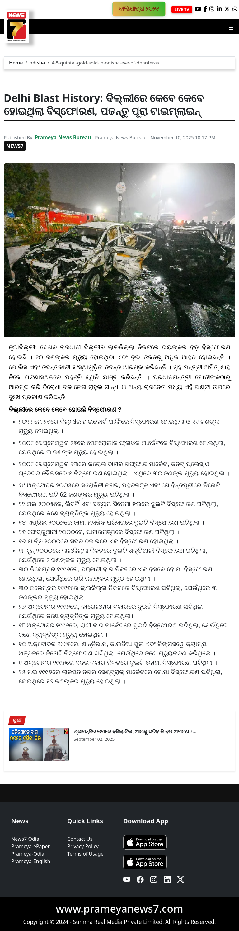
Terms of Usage (85, 853)
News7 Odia (25, 838)
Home (16, 62)
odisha (37, 62)
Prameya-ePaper (30, 846)
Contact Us (79, 838)
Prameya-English (30, 861)
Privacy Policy (83, 846)
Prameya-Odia (27, 853)
